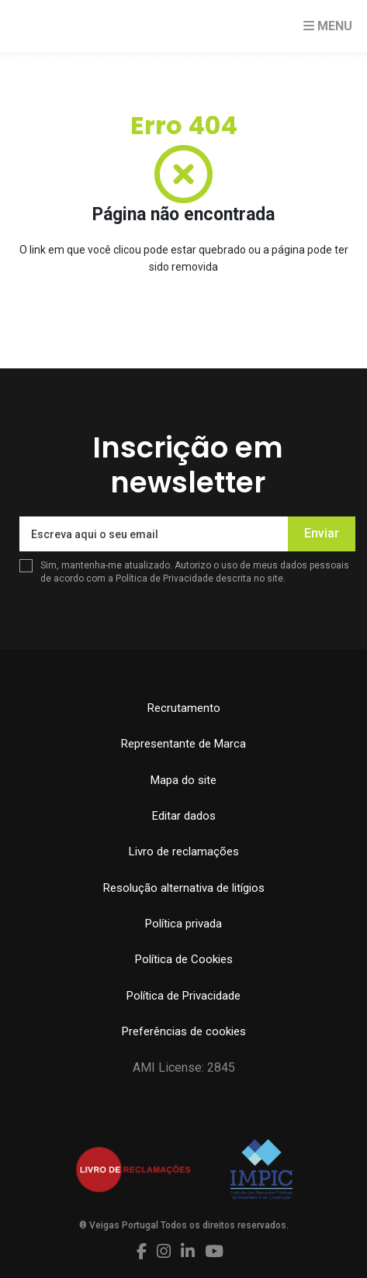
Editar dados (184, 816)
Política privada (183, 924)
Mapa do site (183, 780)
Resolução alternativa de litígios (184, 888)
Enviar (321, 533)
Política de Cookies (184, 959)
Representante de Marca (183, 744)
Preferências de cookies (184, 1031)
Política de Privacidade (166, 578)
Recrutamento (183, 708)
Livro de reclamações (184, 851)
